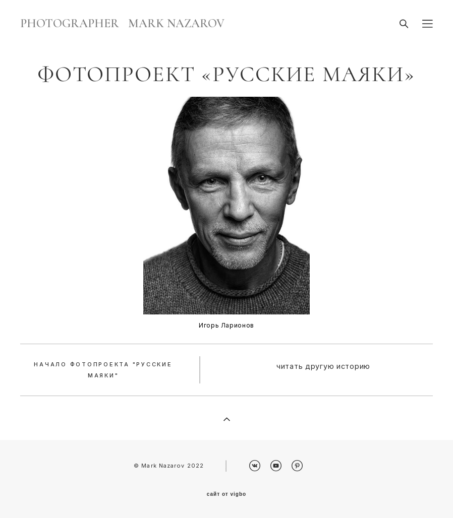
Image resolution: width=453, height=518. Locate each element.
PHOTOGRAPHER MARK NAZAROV (122, 24)
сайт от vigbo (226, 494)
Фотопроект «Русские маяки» (226, 74)
